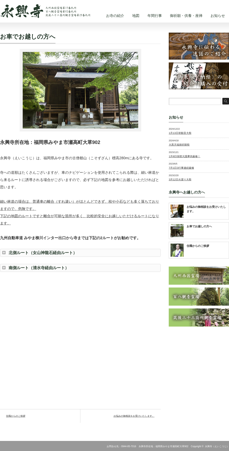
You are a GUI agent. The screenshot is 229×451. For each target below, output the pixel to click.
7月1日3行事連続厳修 (181, 167)
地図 (135, 16)
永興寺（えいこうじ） (217, 446)
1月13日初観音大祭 (180, 132)
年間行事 (154, 16)
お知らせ (218, 16)
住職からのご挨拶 (15, 416)
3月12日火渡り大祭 (180, 179)
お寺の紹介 (115, 16)
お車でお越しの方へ (199, 226)
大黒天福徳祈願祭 (179, 144)
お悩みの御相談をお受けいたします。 (133, 416)
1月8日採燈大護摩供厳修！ (184, 156)
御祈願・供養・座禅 (186, 16)
